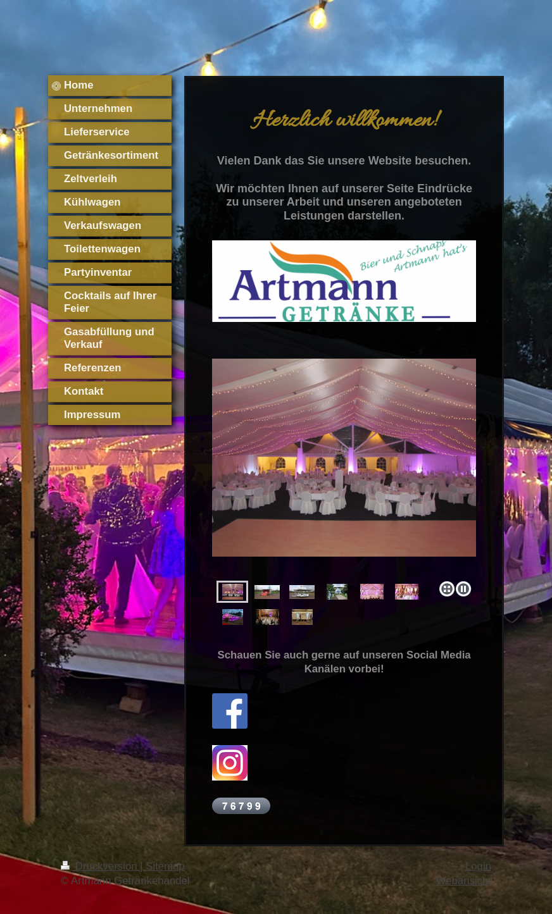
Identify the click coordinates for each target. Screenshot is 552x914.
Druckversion (100, 866)
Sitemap (165, 866)
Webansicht (463, 881)
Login (478, 866)
